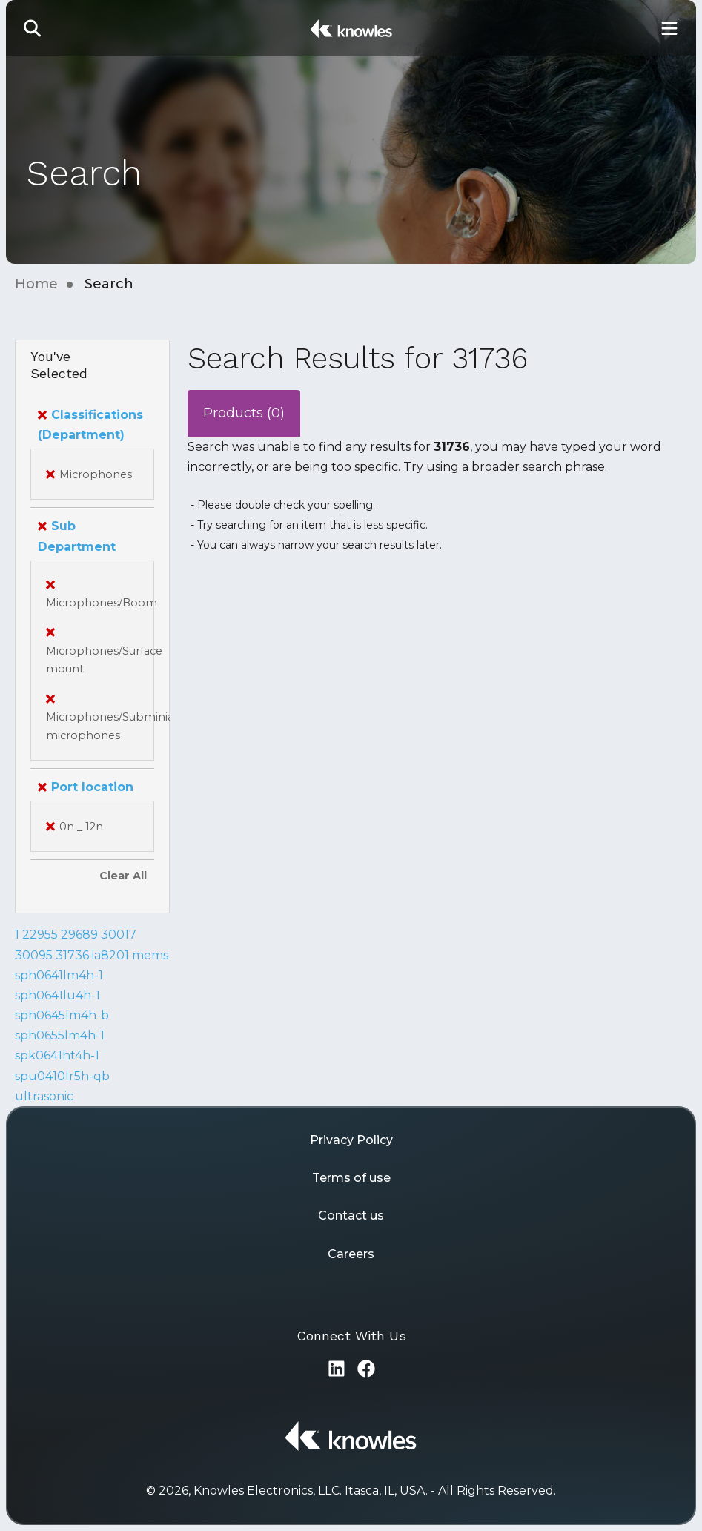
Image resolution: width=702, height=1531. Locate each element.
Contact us (351, 1215)
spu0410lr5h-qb (62, 1076)
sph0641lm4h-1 (59, 975)
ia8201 (110, 955)
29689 (79, 934)
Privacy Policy (351, 1140)
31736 (72, 955)
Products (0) (244, 413)
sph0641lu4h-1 (57, 995)
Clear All (123, 875)
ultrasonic (44, 1096)
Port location (85, 787)
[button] (33, 28)
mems (150, 955)
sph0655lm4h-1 (60, 1035)
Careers (351, 1254)
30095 (34, 955)
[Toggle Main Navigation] (669, 28)
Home (36, 284)
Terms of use (351, 1178)
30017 (118, 934)
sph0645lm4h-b (62, 1015)
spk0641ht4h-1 (57, 1055)
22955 (40, 934)
